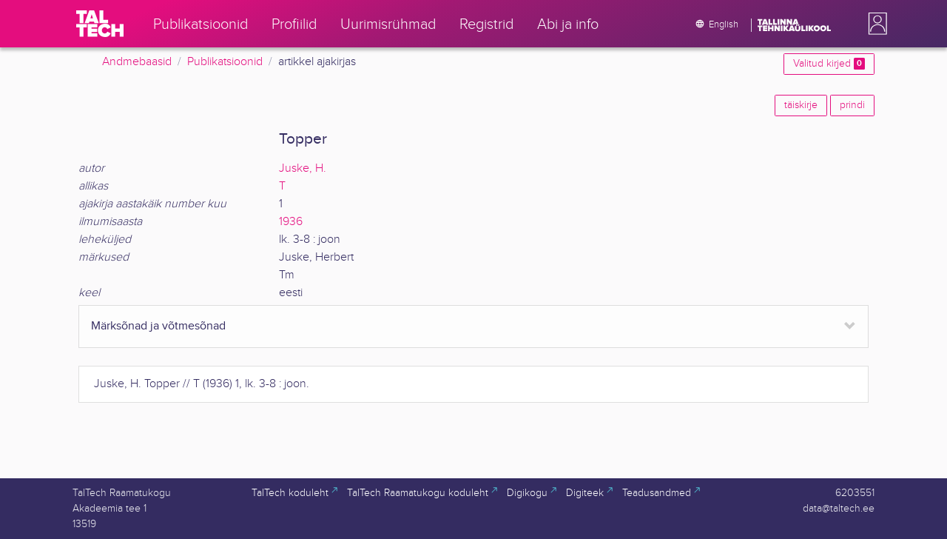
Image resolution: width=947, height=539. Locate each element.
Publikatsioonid (225, 62)
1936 (291, 222)
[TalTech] (100, 24)
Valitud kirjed (829, 64)
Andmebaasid (137, 62)
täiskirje (801, 105)
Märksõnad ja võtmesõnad (158, 326)
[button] (874, 23)
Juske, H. (302, 168)
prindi (852, 105)
